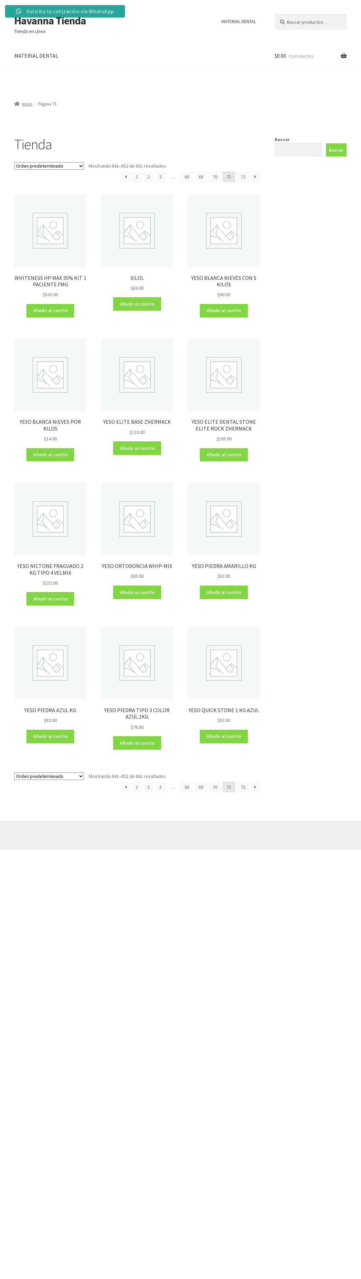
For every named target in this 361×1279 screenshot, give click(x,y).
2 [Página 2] (148, 177)
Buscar (282, 139)
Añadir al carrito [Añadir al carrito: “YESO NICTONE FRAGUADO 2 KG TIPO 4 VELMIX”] (50, 599)
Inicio (27, 104)
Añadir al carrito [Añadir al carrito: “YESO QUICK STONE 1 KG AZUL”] (224, 736)
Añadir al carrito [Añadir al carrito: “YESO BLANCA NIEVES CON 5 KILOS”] (224, 310)
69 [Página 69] (200, 177)
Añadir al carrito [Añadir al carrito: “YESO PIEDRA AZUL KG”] (50, 736)
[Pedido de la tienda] (49, 166)
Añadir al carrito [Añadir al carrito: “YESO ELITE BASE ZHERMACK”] (137, 448)
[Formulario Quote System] (162, 1067)
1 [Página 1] (137, 177)
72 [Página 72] (243, 177)
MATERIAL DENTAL (238, 21)
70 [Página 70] (215, 177)
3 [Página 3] (160, 177)
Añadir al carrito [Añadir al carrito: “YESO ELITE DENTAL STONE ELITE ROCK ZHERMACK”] (224, 455)
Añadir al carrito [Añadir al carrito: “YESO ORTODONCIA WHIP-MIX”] (137, 592)
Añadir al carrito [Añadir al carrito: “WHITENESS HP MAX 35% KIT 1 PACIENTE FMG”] (50, 310)
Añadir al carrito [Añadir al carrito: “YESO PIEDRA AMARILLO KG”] (224, 592)
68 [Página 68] (187, 177)
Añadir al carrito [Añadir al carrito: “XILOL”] (137, 304)
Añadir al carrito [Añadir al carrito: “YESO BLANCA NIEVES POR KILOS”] (50, 455)
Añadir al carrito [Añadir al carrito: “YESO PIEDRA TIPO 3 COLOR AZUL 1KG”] (137, 743)
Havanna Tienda (50, 20)
